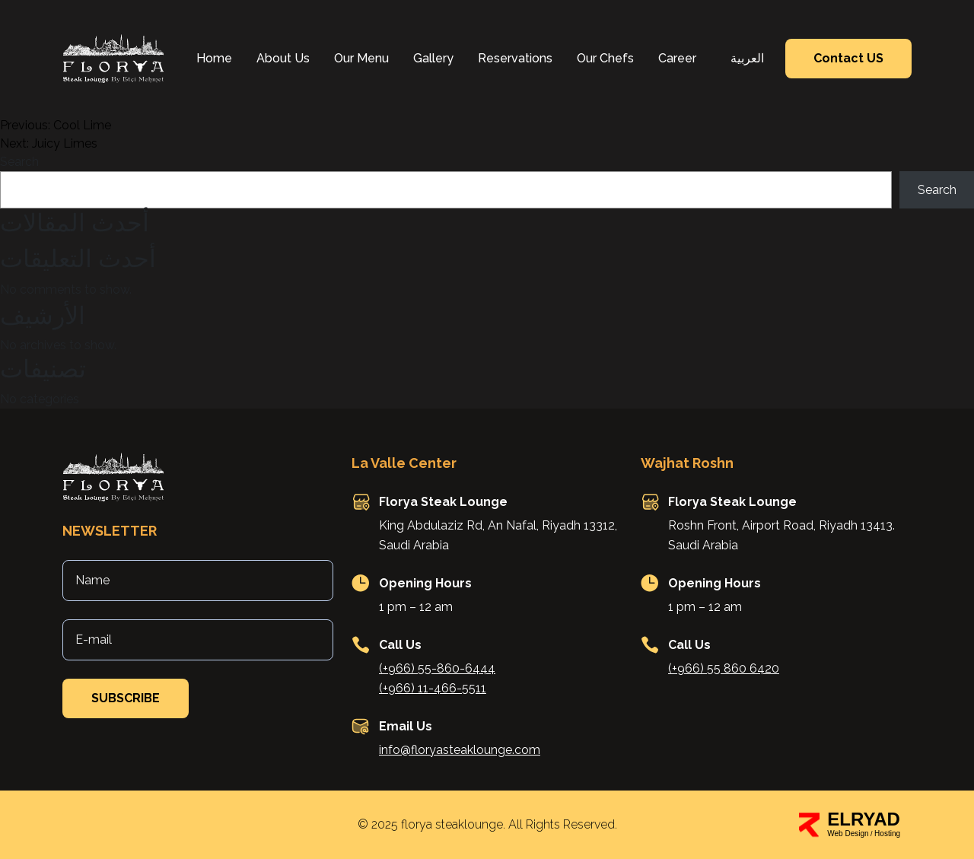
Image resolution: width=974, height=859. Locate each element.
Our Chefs (605, 58)
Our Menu (361, 58)
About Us (283, 58)
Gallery (433, 58)
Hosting (887, 833)
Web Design (847, 833)
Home (214, 58)
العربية (747, 58)
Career (677, 58)
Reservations (515, 58)
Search (19, 161)
